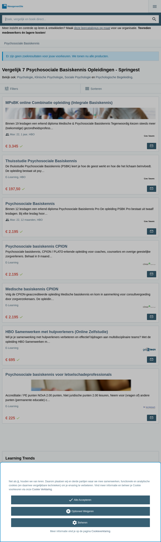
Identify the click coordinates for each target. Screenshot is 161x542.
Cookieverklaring (100, 531)
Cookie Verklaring (42, 489)
